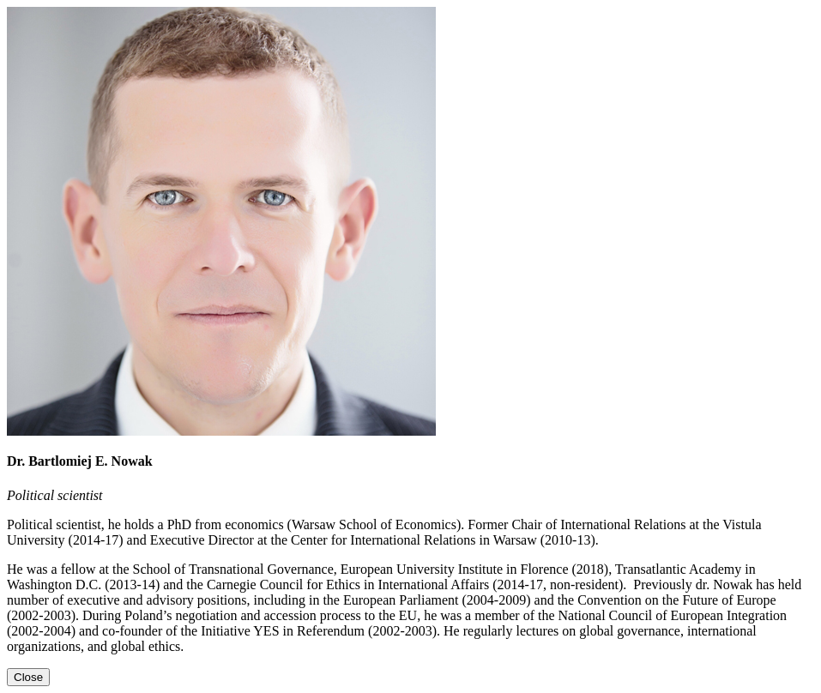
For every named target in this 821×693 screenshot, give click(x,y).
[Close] (28, 677)
